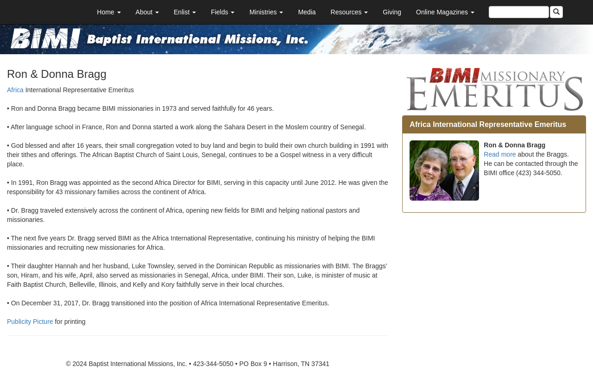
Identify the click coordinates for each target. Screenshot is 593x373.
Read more (500, 154)
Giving (392, 12)
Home (108, 12)
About (147, 12)
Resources (349, 12)
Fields (222, 12)
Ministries (266, 12)
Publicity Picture (30, 321)
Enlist (185, 12)
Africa (15, 90)
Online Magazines (445, 12)
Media (306, 12)
